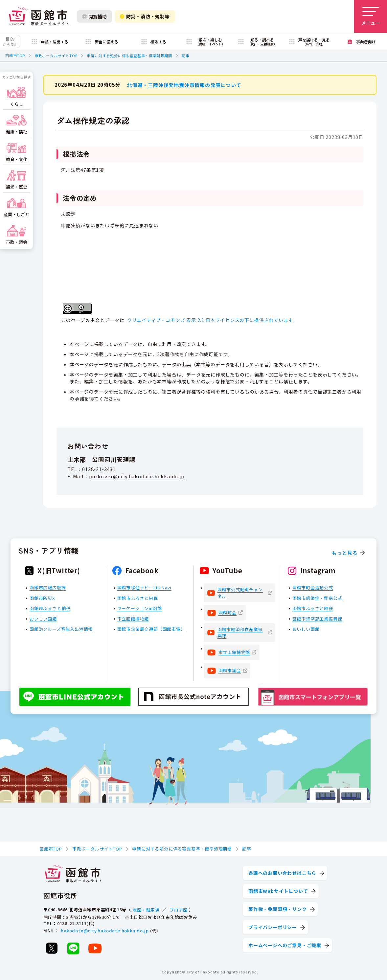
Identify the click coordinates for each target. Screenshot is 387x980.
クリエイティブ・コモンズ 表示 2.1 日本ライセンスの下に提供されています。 (212, 320)
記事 (186, 55)
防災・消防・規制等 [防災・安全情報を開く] (145, 16)
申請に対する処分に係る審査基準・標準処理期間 (129, 55)
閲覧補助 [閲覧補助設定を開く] (94, 16)
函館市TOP (15, 55)
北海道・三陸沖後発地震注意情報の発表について (184, 84)
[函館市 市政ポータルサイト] (38, 16)
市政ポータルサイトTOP (56, 55)
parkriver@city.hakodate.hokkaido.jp (137, 475)
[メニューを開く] (370, 16)
